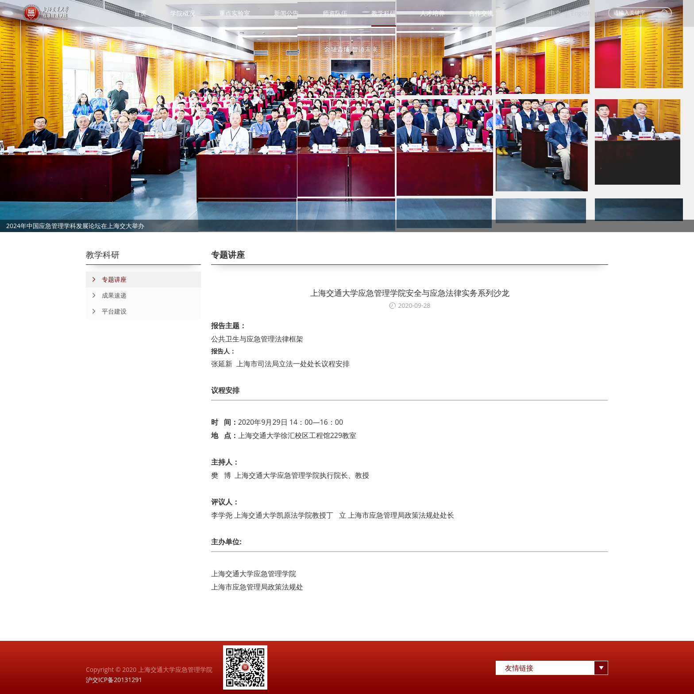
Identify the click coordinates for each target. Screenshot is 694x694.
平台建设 (106, 311)
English (581, 13)
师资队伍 (335, 13)
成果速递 (106, 295)
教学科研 (383, 13)
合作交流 (481, 13)
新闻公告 (286, 13)
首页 (140, 13)
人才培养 (432, 13)
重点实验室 (234, 13)
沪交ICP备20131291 (114, 679)
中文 (555, 13)
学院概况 (182, 13)
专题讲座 (106, 279)
